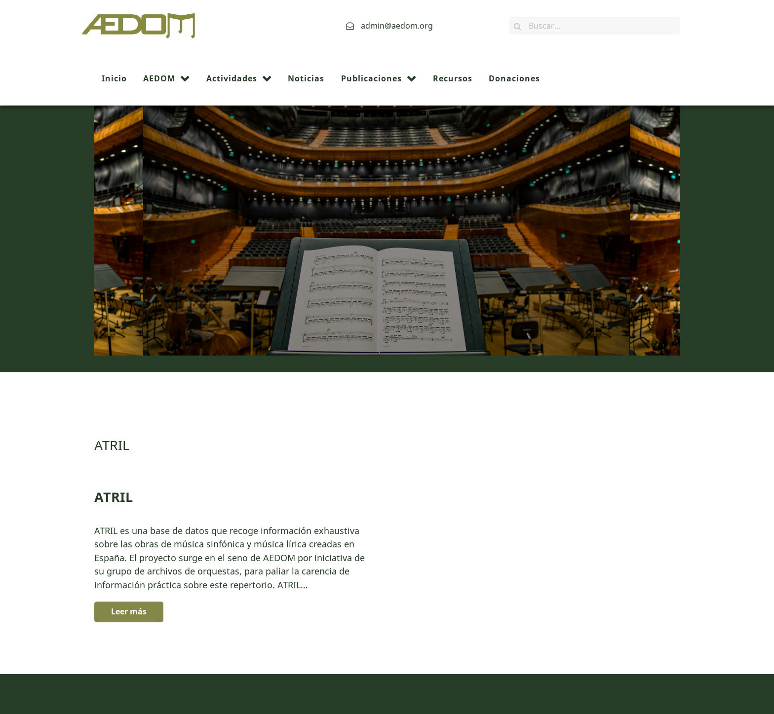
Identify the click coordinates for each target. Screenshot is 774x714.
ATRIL (113, 443)
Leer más (129, 558)
